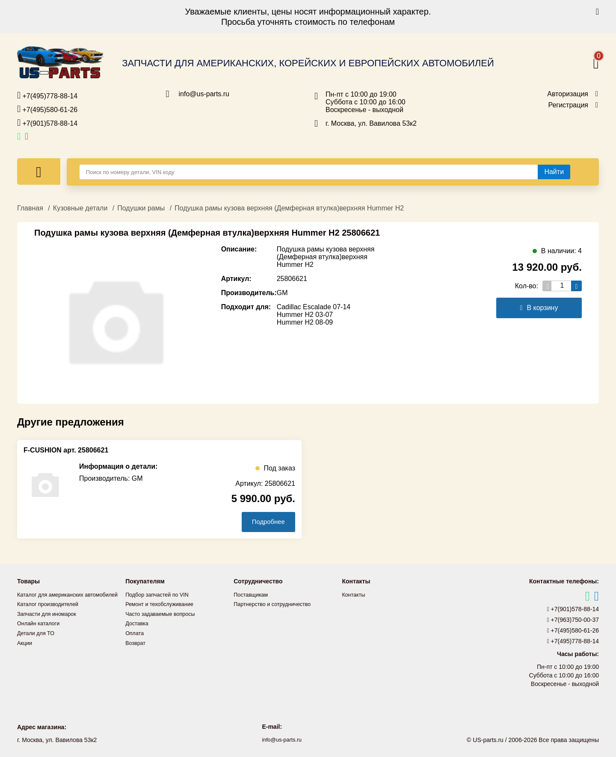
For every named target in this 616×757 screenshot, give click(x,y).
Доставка (138, 623)
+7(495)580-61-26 (47, 109)
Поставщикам (253, 594)
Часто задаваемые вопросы (164, 613)
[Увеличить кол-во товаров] (576, 286)
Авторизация (567, 94)
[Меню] (38, 171)
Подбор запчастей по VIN (160, 594)
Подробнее (264, 522)
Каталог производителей (51, 613)
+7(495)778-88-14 (47, 95)
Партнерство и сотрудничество (277, 604)
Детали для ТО (38, 642)
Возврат (136, 642)
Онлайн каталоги (41, 632)
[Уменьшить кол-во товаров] (547, 286)
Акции (25, 651)
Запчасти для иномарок (50, 623)
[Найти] (554, 172)
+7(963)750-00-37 (573, 620)
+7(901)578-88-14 (47, 122)
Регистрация (568, 105)
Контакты (354, 594)
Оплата (135, 632)
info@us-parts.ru (204, 94)
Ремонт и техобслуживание (163, 604)
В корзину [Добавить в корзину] (539, 307)
